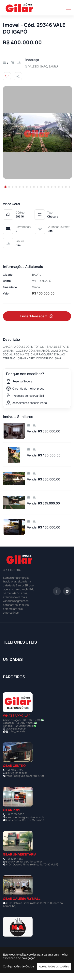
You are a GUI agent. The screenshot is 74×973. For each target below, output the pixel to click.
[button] (5, 187)
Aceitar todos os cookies (54, 966)
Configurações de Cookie (18, 966)
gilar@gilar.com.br (16, 772)
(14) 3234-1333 (14, 858)
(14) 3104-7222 (14, 770)
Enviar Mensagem (37, 316)
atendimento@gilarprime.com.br (25, 817)
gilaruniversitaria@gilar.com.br (23, 861)
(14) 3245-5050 (14, 814)
